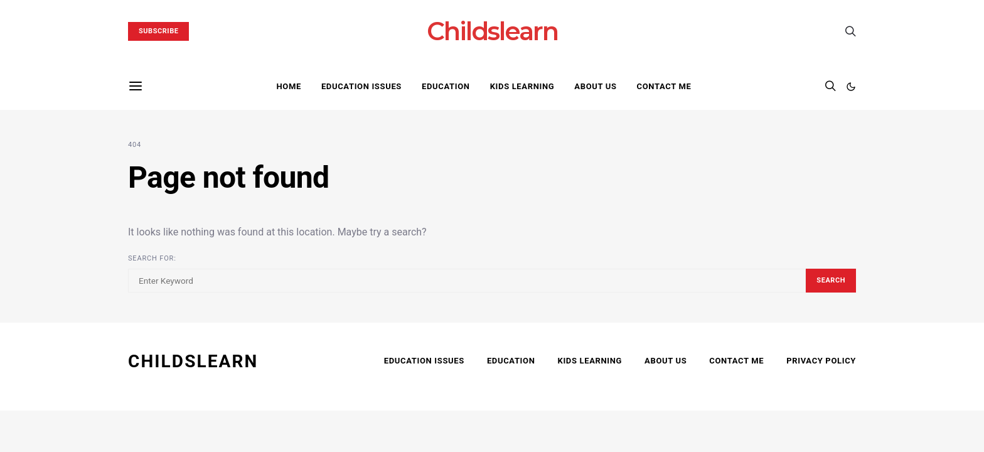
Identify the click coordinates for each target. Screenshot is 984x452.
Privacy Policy (821, 360)
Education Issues (361, 86)
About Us (595, 86)
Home (288, 86)
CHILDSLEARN (193, 361)
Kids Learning (522, 86)
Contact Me (664, 86)
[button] (851, 87)
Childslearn (492, 31)
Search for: (152, 258)
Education (446, 86)
